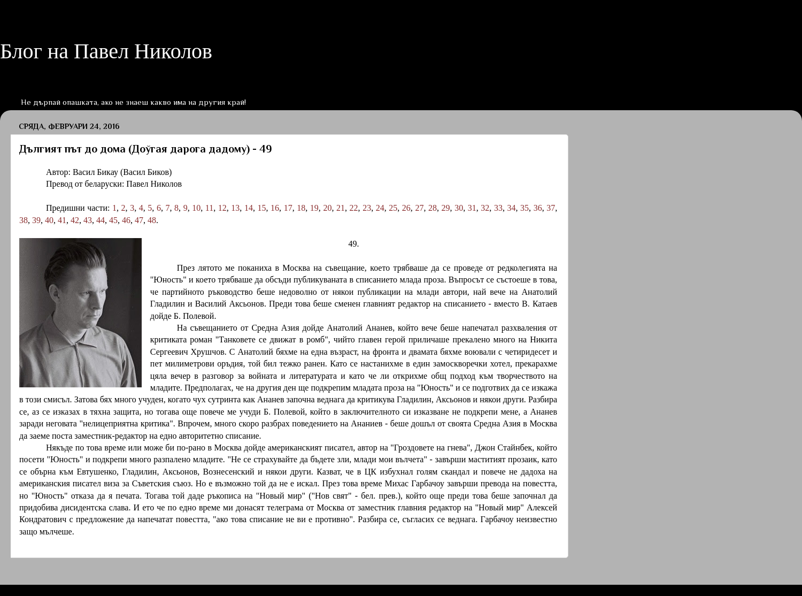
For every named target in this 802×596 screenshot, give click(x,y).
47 (139, 220)
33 (498, 207)
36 (538, 207)
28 (432, 207)
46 (126, 220)
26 (406, 207)
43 (87, 220)
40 (49, 220)
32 (485, 207)
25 (393, 207)
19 (314, 207)
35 (524, 207)
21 (340, 207)
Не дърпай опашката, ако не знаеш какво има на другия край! (133, 101)
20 (327, 207)
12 (222, 207)
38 (23, 220)
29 (446, 207)
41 (62, 220)
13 (235, 207)
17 (288, 207)
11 (209, 207)
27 (419, 207)
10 (196, 207)
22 (354, 207)
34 (511, 207)
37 (550, 207)
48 (152, 220)
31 (472, 207)
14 (248, 207)
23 (367, 207)
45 (113, 220)
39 (36, 220)
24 (380, 207)
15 (262, 207)
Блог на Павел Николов (106, 51)
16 (275, 207)
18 (301, 207)
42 (75, 220)
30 (458, 207)
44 (100, 220)
